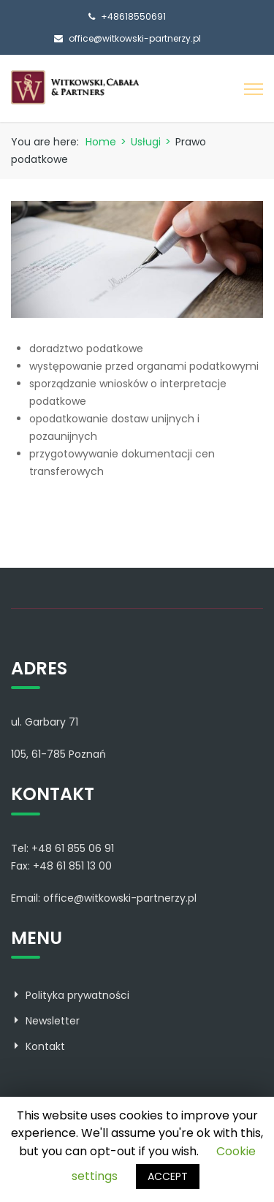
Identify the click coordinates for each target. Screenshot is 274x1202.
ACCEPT (168, 1176)
